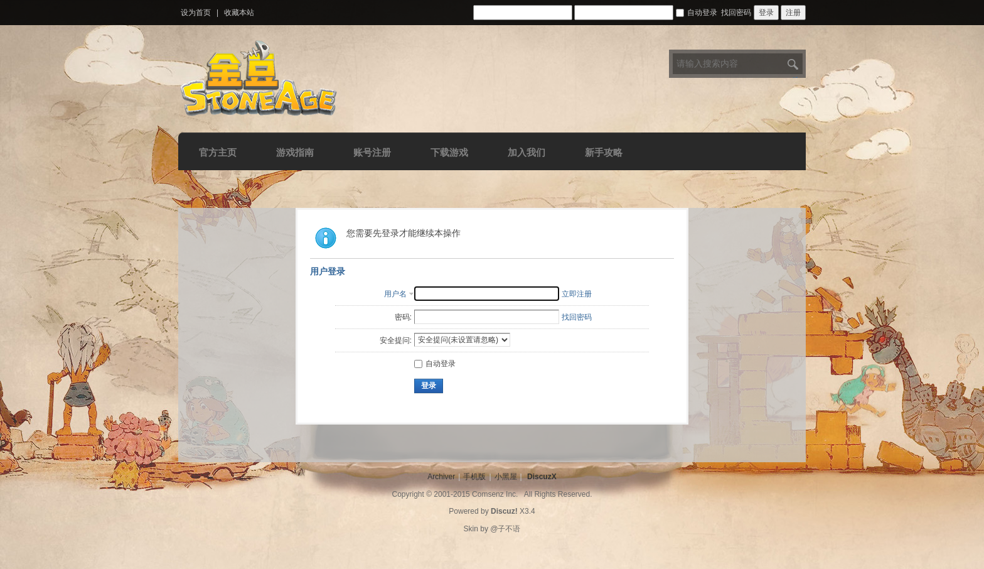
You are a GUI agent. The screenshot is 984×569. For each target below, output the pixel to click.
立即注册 (577, 294)
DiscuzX (542, 476)
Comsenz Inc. (495, 494)
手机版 (474, 476)
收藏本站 (239, 12)
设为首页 (196, 12)
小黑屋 (506, 476)
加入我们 (526, 152)
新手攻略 (604, 152)
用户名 (395, 294)
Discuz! (504, 511)
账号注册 (372, 152)
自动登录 (696, 12)
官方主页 (218, 152)
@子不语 (505, 528)
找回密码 (736, 12)
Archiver (441, 476)
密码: (403, 317)
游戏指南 (295, 152)
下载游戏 (449, 152)
